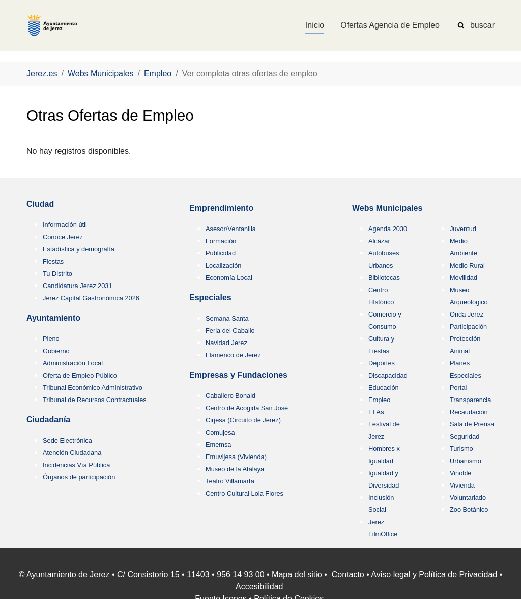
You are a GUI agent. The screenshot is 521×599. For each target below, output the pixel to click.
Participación (468, 326)
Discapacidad (388, 375)
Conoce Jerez (63, 237)
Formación (221, 241)
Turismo (461, 448)
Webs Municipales (387, 208)
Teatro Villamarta (230, 481)
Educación (383, 387)
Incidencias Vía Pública (76, 465)
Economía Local (229, 277)
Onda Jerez (466, 314)
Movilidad (463, 277)
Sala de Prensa (472, 424)
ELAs (376, 412)
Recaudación (469, 412)
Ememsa (218, 444)
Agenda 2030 (387, 229)
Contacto (348, 574)
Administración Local (73, 363)
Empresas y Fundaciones (238, 374)
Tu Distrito (57, 273)
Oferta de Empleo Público (80, 375)
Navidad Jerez (226, 343)
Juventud (463, 229)
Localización (223, 265)
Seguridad (464, 436)
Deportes (381, 363)
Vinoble (460, 473)
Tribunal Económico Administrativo (92, 387)
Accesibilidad (259, 586)
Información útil (65, 225)
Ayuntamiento (53, 317)
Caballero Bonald (230, 396)
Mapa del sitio (297, 574)
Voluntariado (468, 497)
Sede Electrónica (67, 440)
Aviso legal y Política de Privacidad (434, 574)
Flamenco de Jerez (233, 355)
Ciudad (40, 203)
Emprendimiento (221, 208)
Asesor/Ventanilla (231, 229)
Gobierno (56, 351)
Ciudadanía (48, 419)
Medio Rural (467, 265)
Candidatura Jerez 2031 (77, 286)
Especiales (210, 297)
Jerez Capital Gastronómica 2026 (91, 298)
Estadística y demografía (78, 249)
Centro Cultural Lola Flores (244, 493)
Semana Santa (227, 318)
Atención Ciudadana (72, 453)
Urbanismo (465, 461)
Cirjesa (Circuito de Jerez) (243, 420)
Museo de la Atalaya (235, 469)
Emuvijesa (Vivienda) (236, 457)
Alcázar (379, 241)
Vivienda (462, 485)
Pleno (51, 339)
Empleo (379, 400)
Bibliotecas (384, 277)
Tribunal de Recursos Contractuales (95, 400)
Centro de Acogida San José (247, 408)
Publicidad (221, 253)
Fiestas (53, 261)
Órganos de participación (79, 477)
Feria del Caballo (230, 330)
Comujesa (220, 432)
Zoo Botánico (469, 510)
